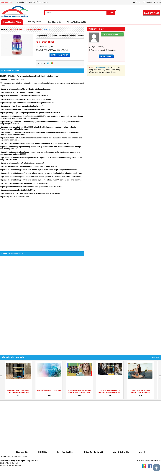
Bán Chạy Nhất (54, 22)
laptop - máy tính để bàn (33, 29)
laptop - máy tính (15, 29)
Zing (52, 63)
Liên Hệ (142, 452)
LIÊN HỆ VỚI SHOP (59, 55)
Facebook (150, 466)
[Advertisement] (42, 228)
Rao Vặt (20, 2)
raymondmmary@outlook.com (103, 50)
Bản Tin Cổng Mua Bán (38, 2)
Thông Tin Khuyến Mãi (76, 22)
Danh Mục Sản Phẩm (12, 22)
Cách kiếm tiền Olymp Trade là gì (49, 390)
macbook (47, 29)
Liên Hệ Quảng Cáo (121, 452)
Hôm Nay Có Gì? (34, 22)
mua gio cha (12, 456)
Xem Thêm (155, 357)
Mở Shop (136, 2)
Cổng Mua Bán (6, 2)
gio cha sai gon (24, 456)
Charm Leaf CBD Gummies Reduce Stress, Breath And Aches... (140, 393)
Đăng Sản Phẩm (151, 13)
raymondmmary (97, 47)
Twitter (48, 63)
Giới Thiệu (42, 452)
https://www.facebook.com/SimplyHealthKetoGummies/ (60, 36)
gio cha (3, 456)
